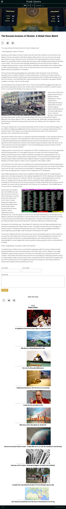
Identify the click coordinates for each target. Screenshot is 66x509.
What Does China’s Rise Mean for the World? (33, 425)
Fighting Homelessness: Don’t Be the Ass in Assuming (33, 388)
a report (48, 85)
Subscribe (39, 5)
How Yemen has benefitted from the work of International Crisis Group (33, 502)
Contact (3, 507)
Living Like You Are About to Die (33, 405)
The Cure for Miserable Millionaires (33, 368)
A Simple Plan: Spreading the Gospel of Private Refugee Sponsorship (33, 485)
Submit (5, 290)
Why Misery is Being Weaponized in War (33, 348)
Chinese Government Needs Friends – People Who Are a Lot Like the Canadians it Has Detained (33, 446)
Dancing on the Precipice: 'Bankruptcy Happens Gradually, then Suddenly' (33, 465)
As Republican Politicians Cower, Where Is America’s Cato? (33, 328)
